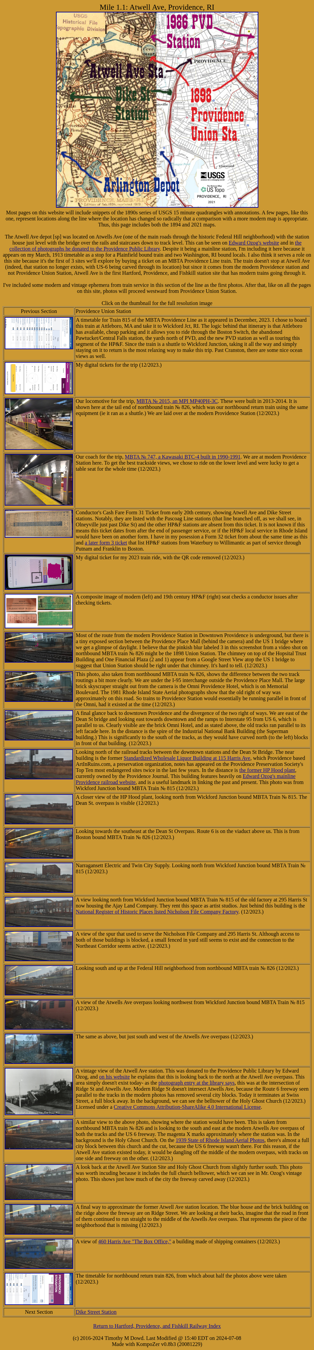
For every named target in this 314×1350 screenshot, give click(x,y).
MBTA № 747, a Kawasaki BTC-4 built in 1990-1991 (183, 457)
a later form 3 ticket (106, 543)
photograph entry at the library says (197, 1083)
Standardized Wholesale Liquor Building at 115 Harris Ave (187, 758)
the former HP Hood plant (267, 770)
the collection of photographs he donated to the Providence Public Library (155, 246)
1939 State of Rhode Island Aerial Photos (220, 1140)
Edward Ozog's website (254, 243)
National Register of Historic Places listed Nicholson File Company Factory (157, 912)
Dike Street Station (96, 1312)
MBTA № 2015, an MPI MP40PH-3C (176, 401)
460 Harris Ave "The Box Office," (134, 1241)
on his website (114, 1077)
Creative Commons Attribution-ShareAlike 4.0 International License (187, 1107)
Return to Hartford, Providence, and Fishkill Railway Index (157, 1326)
